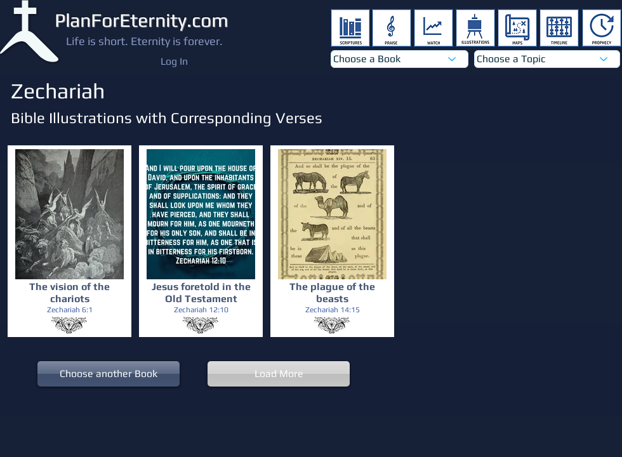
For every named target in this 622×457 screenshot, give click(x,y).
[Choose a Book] (399, 59)
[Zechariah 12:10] (201, 310)
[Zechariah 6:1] (69, 310)
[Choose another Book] (108, 374)
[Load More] (279, 374)
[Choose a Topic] (547, 59)
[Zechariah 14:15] (332, 310)
